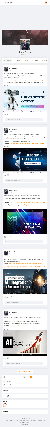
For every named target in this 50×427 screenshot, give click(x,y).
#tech (9, 268)
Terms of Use (29, 420)
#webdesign (35, 328)
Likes (4, 401)
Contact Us (15, 420)
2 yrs (10, 70)
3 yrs (10, 253)
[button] (46, 2)
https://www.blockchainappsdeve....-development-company (28, 80)
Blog (44, 420)
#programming (40, 266)
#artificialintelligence (12, 266)
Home (6, 420)
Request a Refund (37, 420)
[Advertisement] (25, 17)
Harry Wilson (25, 52)
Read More (6, 85)
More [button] (28, 422)
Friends (5, 395)
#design (21, 268)
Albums (5, 390)
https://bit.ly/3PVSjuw (26, 205)
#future (29, 328)
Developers (22, 422)
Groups (5, 411)
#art (13, 268)
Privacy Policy (22, 420)
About (10, 420)
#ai (5, 266)
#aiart (5, 268)
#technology (32, 266)
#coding (16, 268)
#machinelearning (23, 266)
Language (25, 424)
